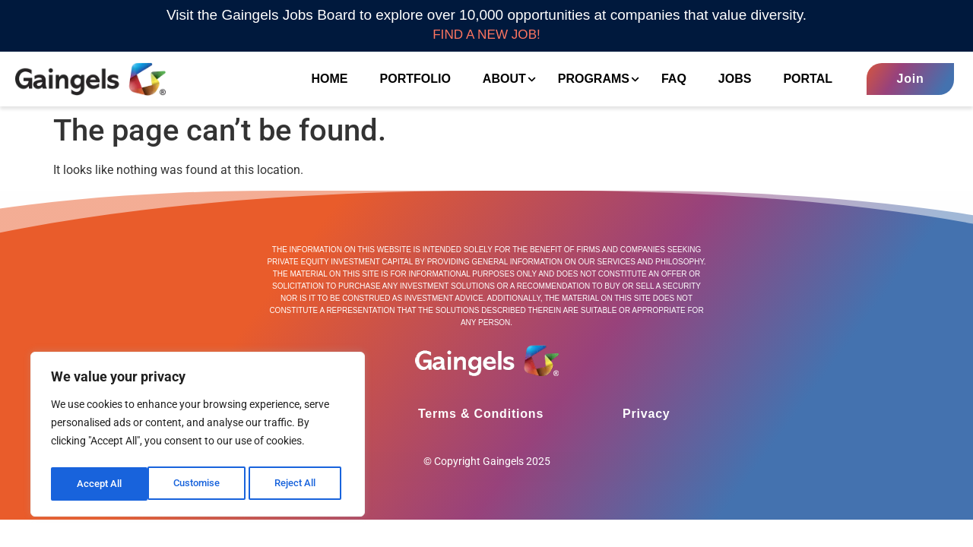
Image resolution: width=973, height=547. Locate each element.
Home (319, 80)
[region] (197, 437)
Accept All (298, 484)
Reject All (199, 484)
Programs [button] (585, 80)
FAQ (664, 80)
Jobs (725, 80)
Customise (99, 484)
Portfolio (404, 80)
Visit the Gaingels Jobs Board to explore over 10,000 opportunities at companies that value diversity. (486, 15)
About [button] (496, 80)
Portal (797, 80)
